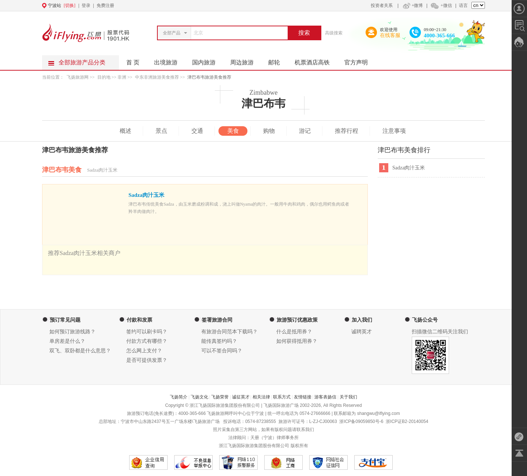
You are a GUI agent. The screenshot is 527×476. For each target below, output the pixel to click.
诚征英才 (241, 397)
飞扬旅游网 (78, 77)
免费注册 (105, 5)
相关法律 (261, 397)
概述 (125, 131)
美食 (233, 131)
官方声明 (359, 60)
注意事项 (394, 131)
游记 (305, 131)
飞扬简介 (178, 397)
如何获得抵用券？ (296, 341)
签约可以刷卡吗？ (146, 331)
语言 (463, 5)
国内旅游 (207, 60)
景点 (161, 131)
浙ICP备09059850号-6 (361, 421)
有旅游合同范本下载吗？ (229, 331)
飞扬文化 (199, 397)
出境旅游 (169, 60)
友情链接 (302, 397)
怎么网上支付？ (144, 350)
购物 (269, 131)
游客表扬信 (325, 397)
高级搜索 (334, 32)
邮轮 (277, 60)
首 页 (132, 62)
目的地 (104, 77)
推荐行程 (346, 131)
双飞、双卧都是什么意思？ (80, 350)
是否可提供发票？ (146, 360)
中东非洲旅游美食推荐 (157, 77)
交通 (197, 131)
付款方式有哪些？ (146, 341)
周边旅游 (245, 60)
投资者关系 (382, 5)
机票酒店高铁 (316, 60)
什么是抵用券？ (294, 331)
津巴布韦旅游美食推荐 (209, 77)
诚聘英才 (361, 331)
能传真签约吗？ (219, 341)
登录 (86, 5)
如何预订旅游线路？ (72, 331)
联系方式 (282, 397)
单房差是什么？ (67, 341)
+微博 (412, 5)
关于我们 (348, 397)
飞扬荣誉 (220, 397)
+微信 (441, 5)
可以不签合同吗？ (221, 350)
